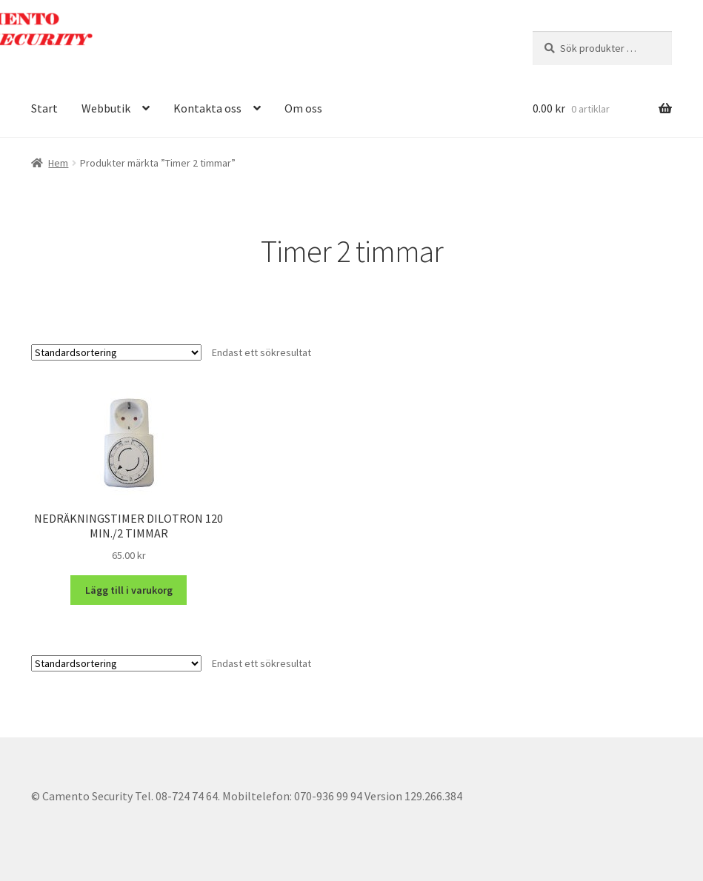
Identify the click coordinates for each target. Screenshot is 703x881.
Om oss (303, 108)
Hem (58, 163)
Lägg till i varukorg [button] (129, 590)
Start (44, 108)
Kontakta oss (207, 108)
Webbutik (105, 108)
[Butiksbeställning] (116, 352)
